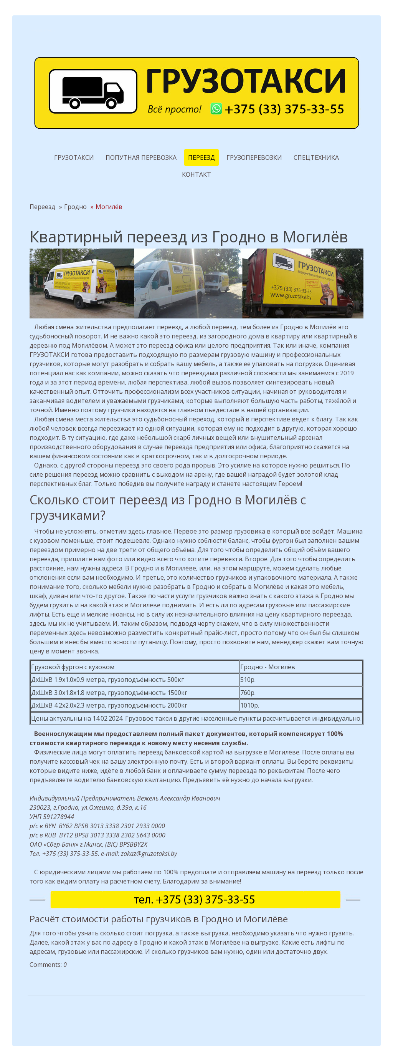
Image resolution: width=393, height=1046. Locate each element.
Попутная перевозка (141, 157)
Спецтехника (316, 157)
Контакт (196, 174)
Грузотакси (74, 157)
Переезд (201, 157)
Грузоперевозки (254, 157)
